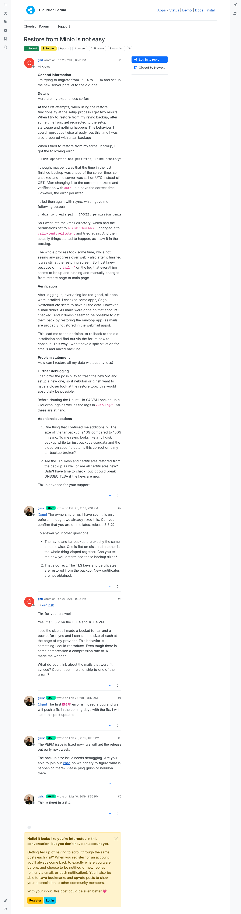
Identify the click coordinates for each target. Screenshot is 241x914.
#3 (119, 598)
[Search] (5, 47)
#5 (119, 738)
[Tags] (5, 22)
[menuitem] (235, 5)
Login (50, 900)
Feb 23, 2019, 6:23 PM (71, 60)
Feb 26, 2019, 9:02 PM (71, 598)
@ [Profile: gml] (42, 514)
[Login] (235, 5)
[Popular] (5, 30)
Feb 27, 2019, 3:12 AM (83, 698)
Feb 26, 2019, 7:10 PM (83, 508)
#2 (119, 508)
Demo (187, 10)
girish (41, 508)
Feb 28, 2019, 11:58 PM (84, 738)
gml (40, 60)
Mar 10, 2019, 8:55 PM (83, 796)
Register (35, 900)
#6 (119, 796)
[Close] (116, 839)
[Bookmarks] (5, 39)
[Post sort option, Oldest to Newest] (150, 67)
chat (66, 763)
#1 (120, 60)
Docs (199, 10)
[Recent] (5, 13)
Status (174, 10)
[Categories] (5, 5)
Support (49, 48)
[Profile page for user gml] (29, 63)
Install (211, 10)
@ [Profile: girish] (48, 605)
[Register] (235, 13)
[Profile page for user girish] (29, 511)
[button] (5, 900)
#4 (119, 698)
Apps (161, 10)
